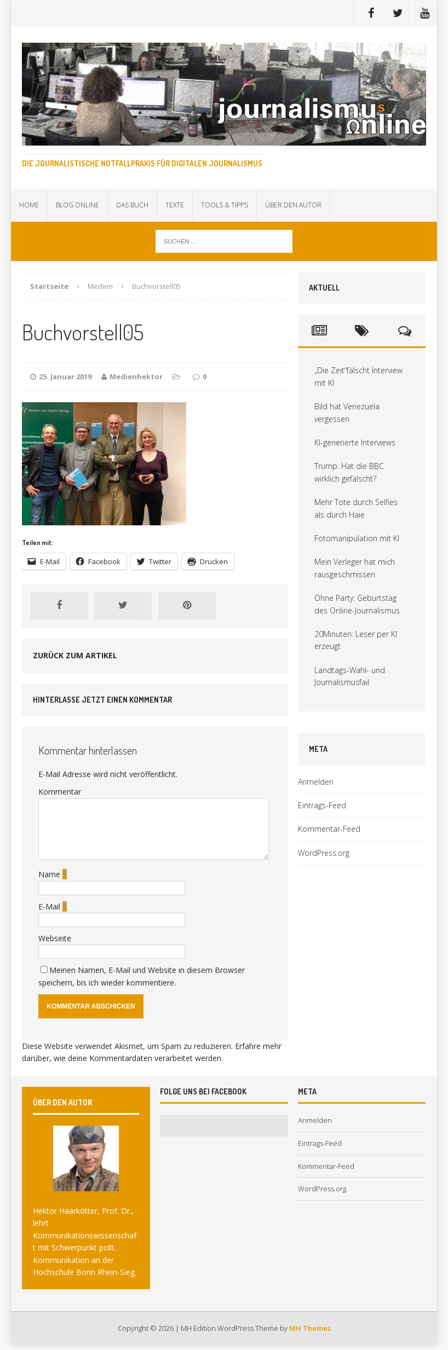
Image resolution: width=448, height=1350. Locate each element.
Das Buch (132, 205)
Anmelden (316, 782)
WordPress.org (323, 853)
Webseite (54, 938)
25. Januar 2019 (65, 376)
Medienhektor (136, 376)
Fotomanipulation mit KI (356, 538)
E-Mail (50, 906)
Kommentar (59, 791)
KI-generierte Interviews (354, 442)
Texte (174, 205)
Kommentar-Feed (329, 829)
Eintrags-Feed (322, 805)
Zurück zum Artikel (75, 655)
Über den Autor (293, 205)
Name (50, 874)
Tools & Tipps (224, 205)
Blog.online (77, 205)
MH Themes (310, 1328)
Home (29, 205)
